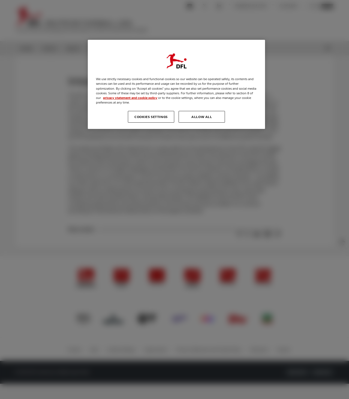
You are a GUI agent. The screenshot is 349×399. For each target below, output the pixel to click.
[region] (176, 84)
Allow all (201, 116)
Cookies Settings (151, 116)
